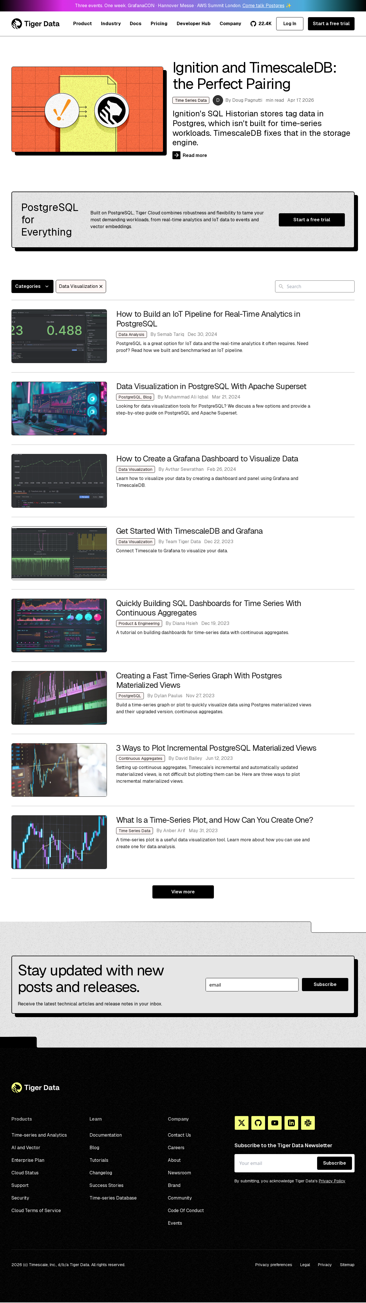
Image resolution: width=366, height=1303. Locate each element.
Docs (136, 24)
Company (230, 24)
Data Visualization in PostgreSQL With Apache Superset (183, 408)
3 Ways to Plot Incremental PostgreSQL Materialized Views (183, 770)
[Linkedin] (291, 1123)
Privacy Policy (332, 1181)
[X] (241, 1123)
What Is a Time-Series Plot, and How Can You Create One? (183, 842)
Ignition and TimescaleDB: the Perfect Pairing (183, 109)
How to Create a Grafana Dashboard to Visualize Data (183, 481)
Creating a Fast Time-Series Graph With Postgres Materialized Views (183, 698)
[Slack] (308, 1123)
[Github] (258, 1123)
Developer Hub (193, 24)
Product (82, 24)
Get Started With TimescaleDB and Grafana (183, 553)
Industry (111, 24)
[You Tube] (275, 1123)
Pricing (159, 24)
